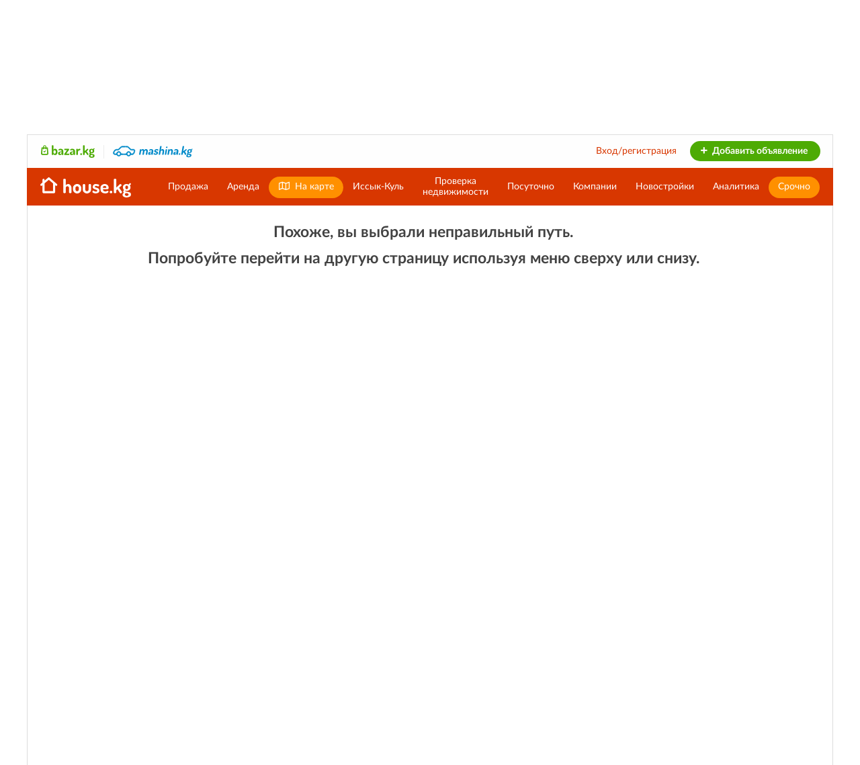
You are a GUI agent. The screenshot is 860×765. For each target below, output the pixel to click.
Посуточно (530, 186)
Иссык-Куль (378, 186)
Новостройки (665, 186)
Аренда (243, 186)
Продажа (188, 186)
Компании (595, 186)
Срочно (794, 186)
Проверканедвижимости (455, 187)
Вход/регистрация (636, 151)
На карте (306, 186)
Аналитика (736, 186)
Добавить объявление (753, 151)
